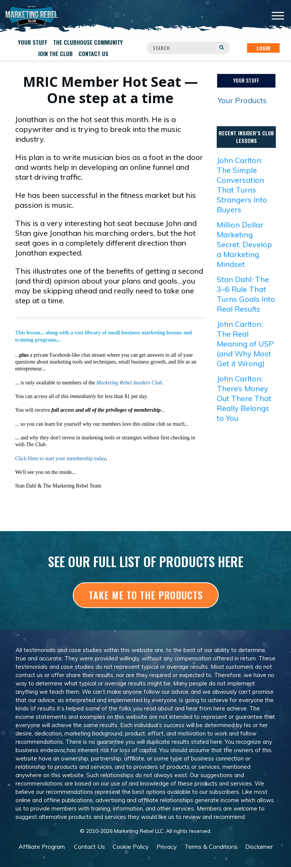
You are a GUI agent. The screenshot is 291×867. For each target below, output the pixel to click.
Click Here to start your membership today (60, 458)
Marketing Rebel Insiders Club (129, 383)
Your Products (242, 100)
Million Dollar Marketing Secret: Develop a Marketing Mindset (244, 244)
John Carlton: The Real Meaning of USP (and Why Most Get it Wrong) (245, 343)
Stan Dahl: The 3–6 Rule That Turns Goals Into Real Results (246, 294)
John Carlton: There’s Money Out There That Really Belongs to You (244, 398)
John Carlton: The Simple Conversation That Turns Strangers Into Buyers (242, 184)
